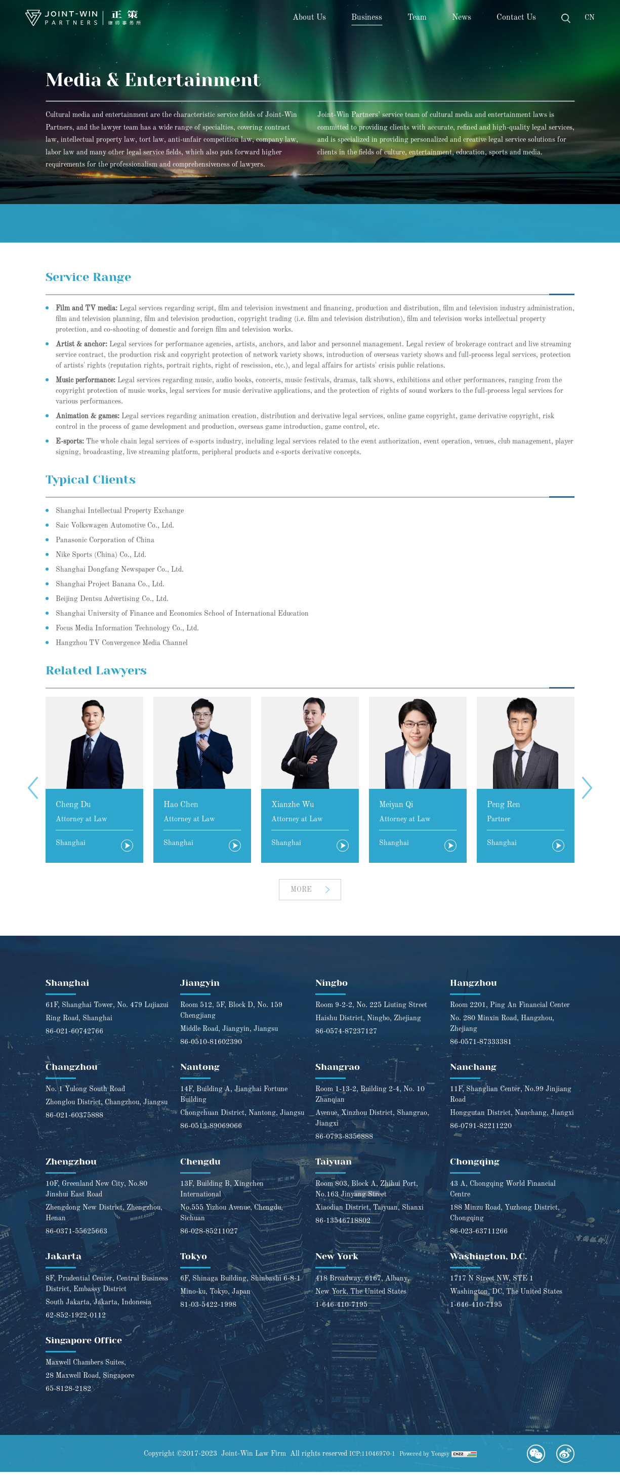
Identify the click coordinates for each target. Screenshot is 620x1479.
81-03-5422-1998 (208, 1311)
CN (590, 17)
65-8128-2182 (68, 1396)
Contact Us (516, 18)
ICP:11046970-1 (367, 1460)
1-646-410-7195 (341, 1311)
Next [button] (587, 789)
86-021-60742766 (74, 1038)
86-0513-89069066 (211, 1133)
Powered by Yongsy (428, 1460)
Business (366, 18)
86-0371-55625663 (76, 1238)
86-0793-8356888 (344, 1143)
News (461, 18)
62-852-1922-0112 (76, 1322)
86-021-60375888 (74, 1122)
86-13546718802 (342, 1227)
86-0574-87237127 (346, 1038)
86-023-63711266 (479, 1238)
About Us (309, 18)
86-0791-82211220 (481, 1133)
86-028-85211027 (209, 1238)
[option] (94, 781)
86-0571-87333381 (481, 1049)
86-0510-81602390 (211, 1049)
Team (417, 18)
